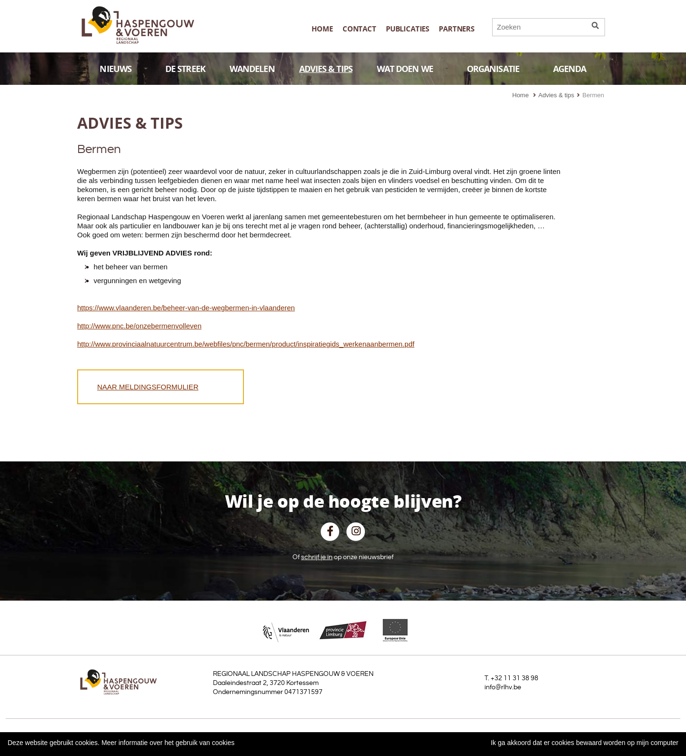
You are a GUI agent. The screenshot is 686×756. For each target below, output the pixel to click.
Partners (456, 29)
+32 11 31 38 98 (514, 678)
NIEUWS (123, 69)
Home (322, 29)
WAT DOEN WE (413, 69)
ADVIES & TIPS (326, 69)
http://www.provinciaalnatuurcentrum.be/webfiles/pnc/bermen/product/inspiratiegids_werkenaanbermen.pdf (245, 344)
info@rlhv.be (502, 687)
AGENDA (569, 69)
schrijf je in (317, 557)
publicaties (407, 29)
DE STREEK (185, 69)
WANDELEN (252, 69)
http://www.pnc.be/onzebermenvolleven (139, 326)
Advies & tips (556, 95)
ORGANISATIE (501, 69)
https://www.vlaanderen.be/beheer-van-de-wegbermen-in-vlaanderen (186, 308)
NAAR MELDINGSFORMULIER (148, 387)
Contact (359, 29)
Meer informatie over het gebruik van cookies (167, 742)
